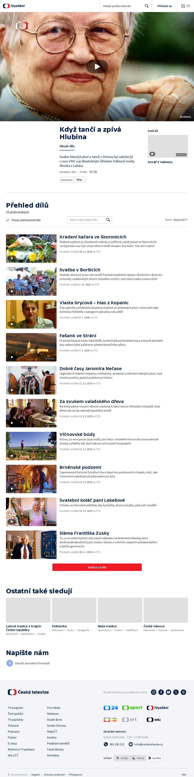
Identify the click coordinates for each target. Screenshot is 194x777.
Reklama (52, 718)
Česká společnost (127, 184)
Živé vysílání (15, 718)
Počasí (12, 742)
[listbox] (138, 762)
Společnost (95, 184)
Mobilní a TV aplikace (21, 753)
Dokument (67, 179)
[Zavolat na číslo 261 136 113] (114, 748)
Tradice (110, 184)
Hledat (146, 7)
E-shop (12, 747)
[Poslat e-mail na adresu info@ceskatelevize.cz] (146, 748)
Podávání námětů (58, 747)
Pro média (53, 712)
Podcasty (14, 736)
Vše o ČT (13, 759)
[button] (97, 66)
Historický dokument (88, 179)
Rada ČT (52, 736)
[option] (122, 762)
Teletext (13, 730)
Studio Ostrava (56, 730)
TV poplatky (15, 724)
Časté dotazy (55, 753)
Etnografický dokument (73, 184)
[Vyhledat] (108, 224)
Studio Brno (54, 724)
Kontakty (53, 759)
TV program (15, 712)
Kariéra (51, 742)
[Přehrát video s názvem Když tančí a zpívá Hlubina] (97, 66)
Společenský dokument (115, 179)
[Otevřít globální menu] (185, 6)
